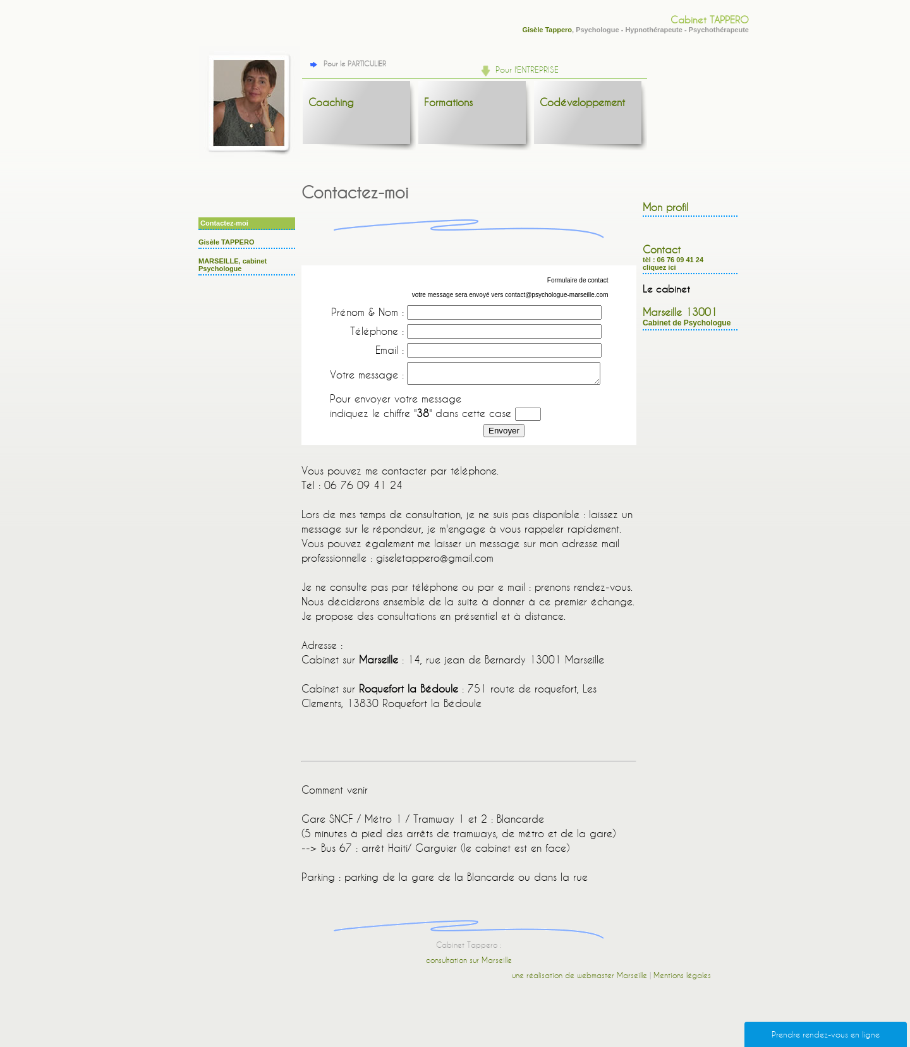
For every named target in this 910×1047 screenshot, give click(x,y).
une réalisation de (544, 979)
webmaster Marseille (612, 979)
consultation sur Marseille (469, 964)
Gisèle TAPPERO (226, 242)
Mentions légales (682, 979)
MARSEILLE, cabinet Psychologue (232, 264)
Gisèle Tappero (547, 29)
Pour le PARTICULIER (346, 64)
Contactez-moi (224, 223)
